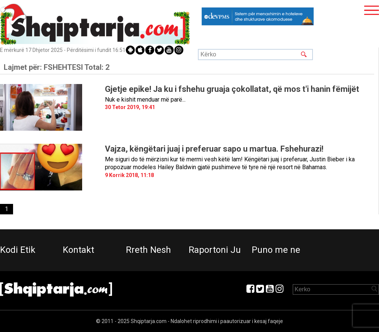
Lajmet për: (56, 67)
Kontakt (78, 250)
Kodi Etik (17, 250)
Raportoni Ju (215, 250)
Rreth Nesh (148, 250)
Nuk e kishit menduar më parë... (145, 99)
